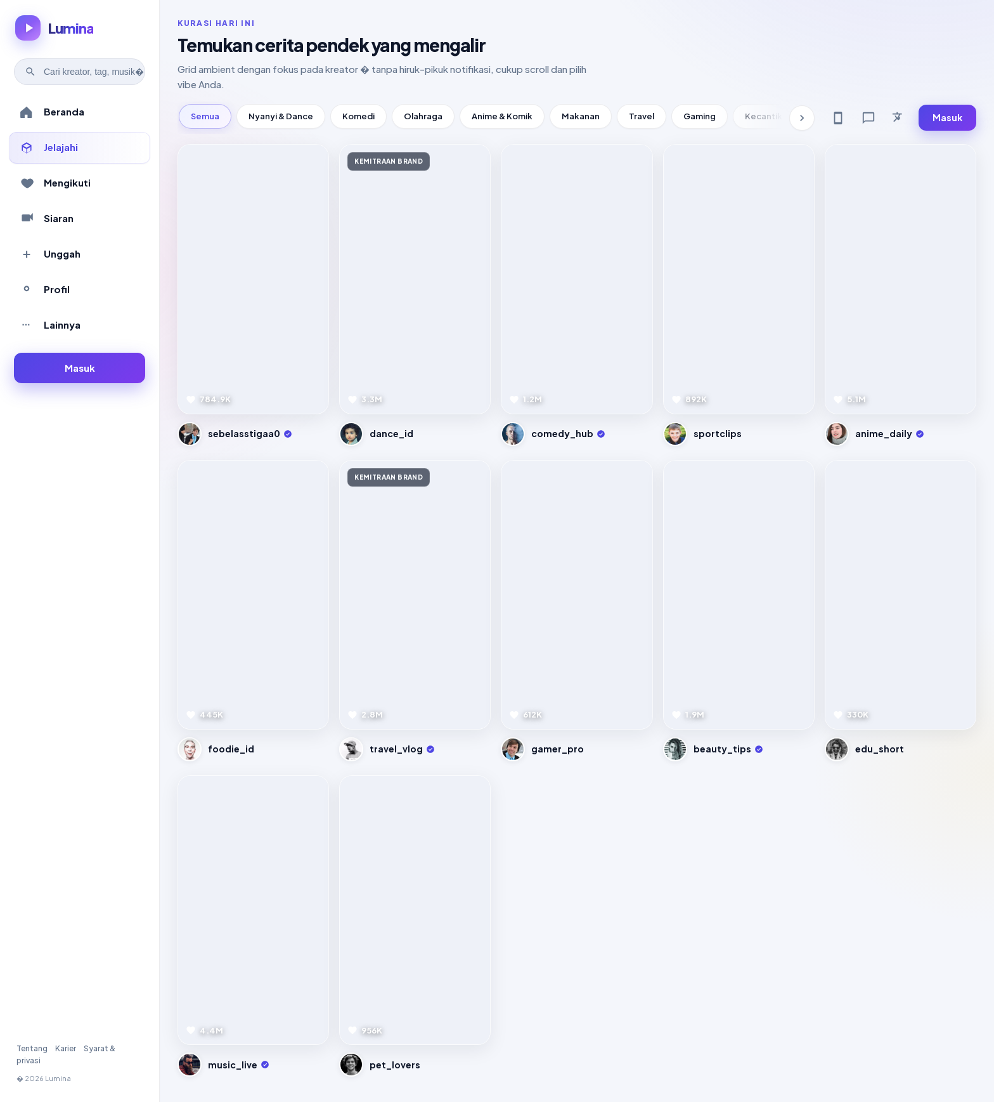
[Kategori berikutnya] (802, 118)
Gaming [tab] (699, 116)
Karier (65, 1048)
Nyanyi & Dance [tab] (280, 116)
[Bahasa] (899, 118)
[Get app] (838, 118)
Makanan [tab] (581, 116)
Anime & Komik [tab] (502, 116)
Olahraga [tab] (423, 116)
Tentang (32, 1048)
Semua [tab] (205, 116)
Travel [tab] (641, 116)
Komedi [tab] (358, 116)
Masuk (947, 117)
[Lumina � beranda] (54, 28)
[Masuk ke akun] (79, 368)
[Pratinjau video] (253, 279)
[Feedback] (868, 118)
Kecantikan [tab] (768, 116)
